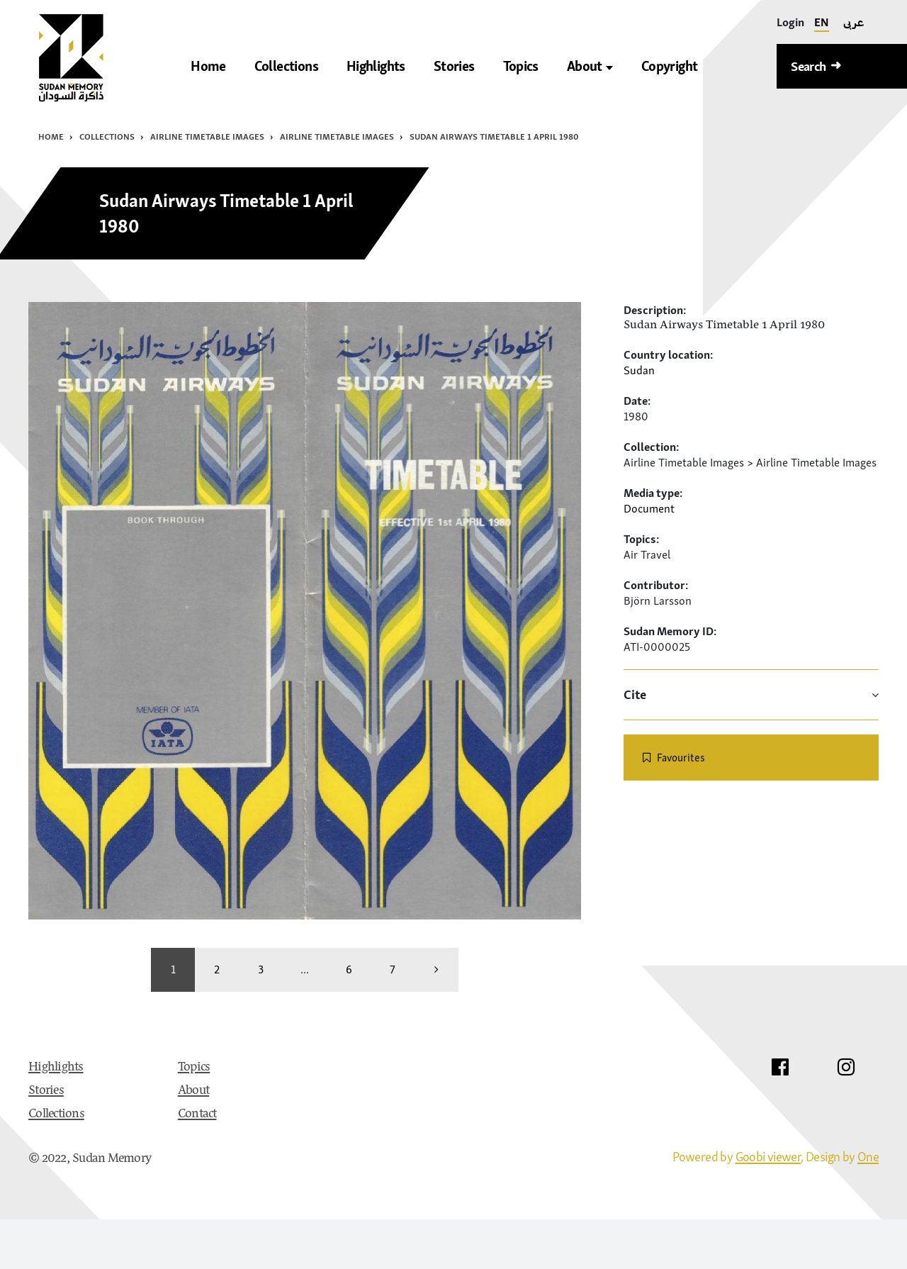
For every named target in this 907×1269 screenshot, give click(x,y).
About (590, 66)
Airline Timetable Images (207, 136)
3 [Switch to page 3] (261, 969)
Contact (197, 1114)
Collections (107, 136)
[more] (436, 970)
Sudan (639, 370)
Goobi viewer (768, 1156)
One (868, 1156)
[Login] (790, 22)
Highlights (56, 1067)
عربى (853, 22)
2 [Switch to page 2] (217, 969)
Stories (46, 1091)
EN (821, 22)
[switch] (751, 758)
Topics (194, 1067)
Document (649, 508)
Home (51, 136)
